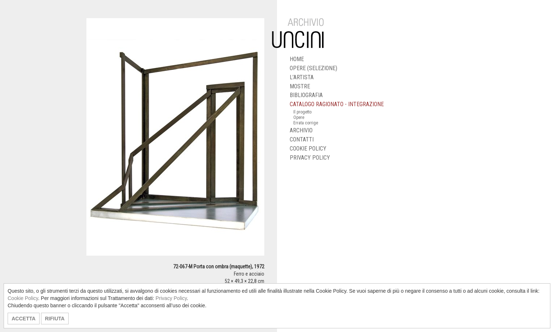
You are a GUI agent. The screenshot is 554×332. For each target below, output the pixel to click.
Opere (298, 117)
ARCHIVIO (301, 130)
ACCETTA (24, 318)
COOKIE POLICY (308, 148)
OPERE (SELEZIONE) (313, 68)
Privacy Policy (171, 298)
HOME (297, 59)
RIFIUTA (55, 318)
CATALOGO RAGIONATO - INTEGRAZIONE (337, 104)
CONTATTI (302, 139)
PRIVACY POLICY (310, 157)
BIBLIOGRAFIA (306, 95)
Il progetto (302, 112)
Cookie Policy (23, 298)
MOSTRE (300, 86)
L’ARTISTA (302, 77)
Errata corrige (305, 122)
